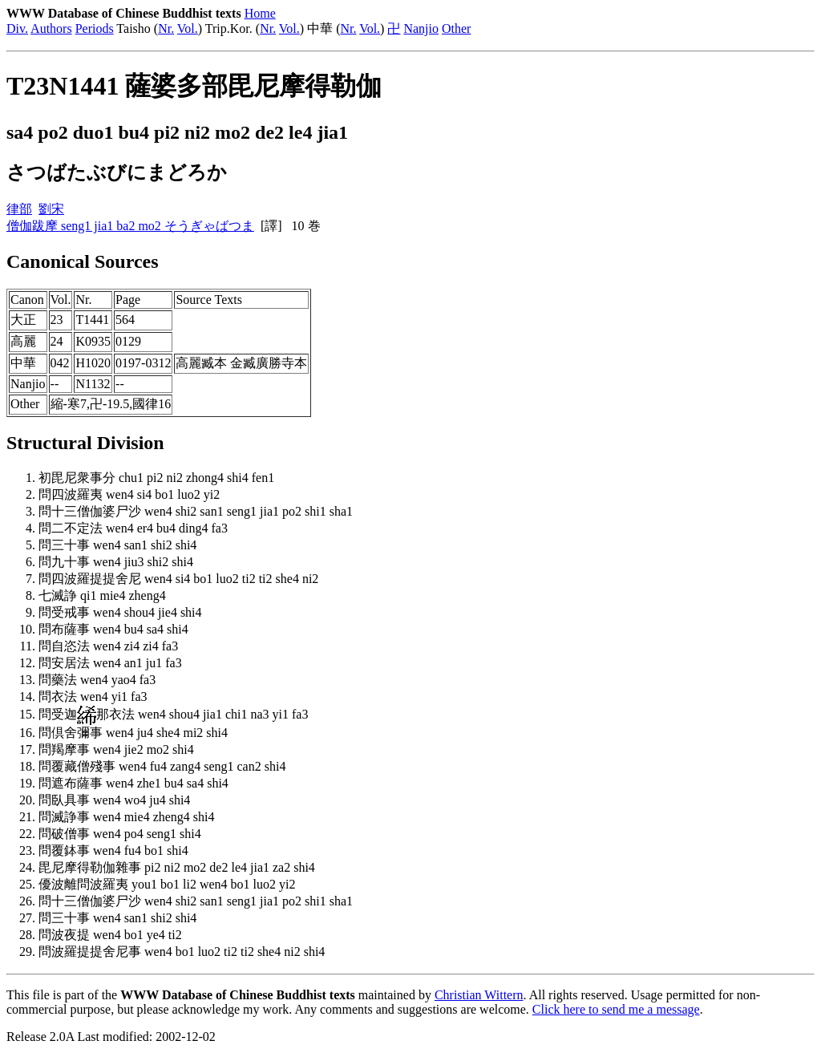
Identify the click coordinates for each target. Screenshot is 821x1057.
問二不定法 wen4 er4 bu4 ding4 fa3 (133, 528)
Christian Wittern (479, 995)
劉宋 (51, 209)
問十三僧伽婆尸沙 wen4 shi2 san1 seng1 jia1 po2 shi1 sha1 (195, 511)
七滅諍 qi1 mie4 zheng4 (102, 595)
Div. (17, 28)
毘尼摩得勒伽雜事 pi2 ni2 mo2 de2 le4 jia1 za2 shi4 (176, 867)
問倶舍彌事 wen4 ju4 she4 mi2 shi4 (133, 732)
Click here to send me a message (616, 1009)
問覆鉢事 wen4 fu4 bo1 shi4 (113, 850)
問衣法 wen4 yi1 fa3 (93, 696)
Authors (51, 28)
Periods (94, 28)
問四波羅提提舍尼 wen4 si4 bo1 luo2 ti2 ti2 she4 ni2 (178, 578)
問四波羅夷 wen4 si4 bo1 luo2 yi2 (129, 494)
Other (456, 28)
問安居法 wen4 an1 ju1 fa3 (110, 663)
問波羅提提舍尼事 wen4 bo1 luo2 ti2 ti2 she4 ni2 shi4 (181, 951)
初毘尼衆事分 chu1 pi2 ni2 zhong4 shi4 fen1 (156, 477)
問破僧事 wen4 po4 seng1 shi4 (119, 833)
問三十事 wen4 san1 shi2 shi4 (117, 545)
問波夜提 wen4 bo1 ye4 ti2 (110, 935)
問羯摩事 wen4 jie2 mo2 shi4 (116, 749)
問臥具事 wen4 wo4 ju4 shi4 (114, 800)
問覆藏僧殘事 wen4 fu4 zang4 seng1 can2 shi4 (161, 766)
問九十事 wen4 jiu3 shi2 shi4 (115, 562)
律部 (19, 209)
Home (260, 13)
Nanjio (421, 28)
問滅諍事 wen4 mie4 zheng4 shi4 (126, 817)
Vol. (187, 28)
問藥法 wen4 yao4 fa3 (97, 679)
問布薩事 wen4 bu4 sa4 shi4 (113, 629)
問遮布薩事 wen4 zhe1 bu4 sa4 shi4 (133, 783)
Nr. (166, 28)
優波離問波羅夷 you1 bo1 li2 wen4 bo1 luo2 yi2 (166, 884)
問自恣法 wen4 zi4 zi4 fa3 (108, 646)
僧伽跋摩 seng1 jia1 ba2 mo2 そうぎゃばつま (130, 226)
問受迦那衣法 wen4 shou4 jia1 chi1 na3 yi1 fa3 (173, 714)
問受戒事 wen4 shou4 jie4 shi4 (120, 612)
